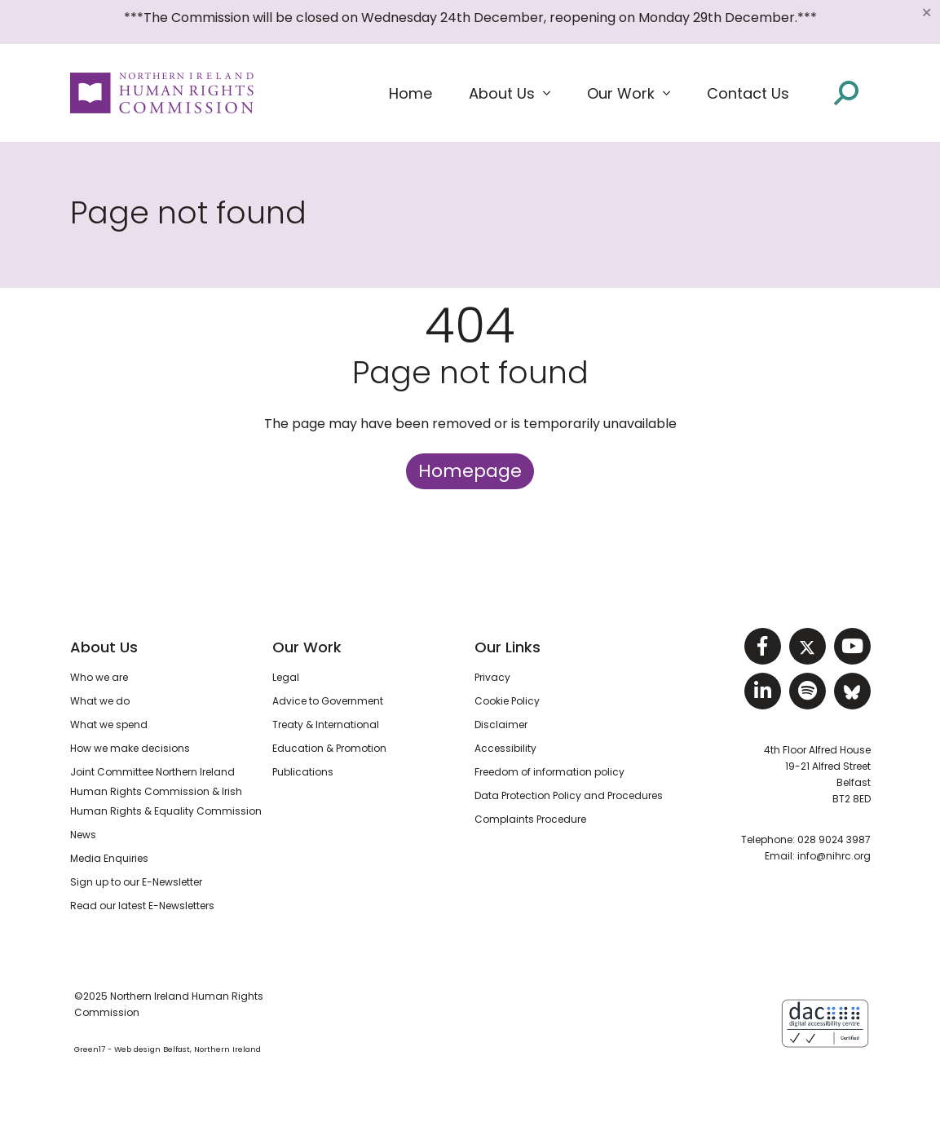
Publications (302, 772)
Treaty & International (325, 724)
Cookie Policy (507, 701)
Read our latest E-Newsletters (142, 905)
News (83, 835)
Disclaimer (500, 724)
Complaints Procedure (530, 819)
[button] (509, 94)
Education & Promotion (329, 748)
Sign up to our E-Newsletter (136, 882)
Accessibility (505, 748)
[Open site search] (846, 92)
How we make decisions (130, 748)
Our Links (507, 647)
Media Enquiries (109, 858)
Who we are (99, 677)
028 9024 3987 (834, 839)
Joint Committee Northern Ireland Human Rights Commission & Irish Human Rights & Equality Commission (166, 791)
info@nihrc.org (834, 856)
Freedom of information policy (549, 772)
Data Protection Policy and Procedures (568, 795)
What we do (100, 701)
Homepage (470, 471)
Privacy (492, 677)
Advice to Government (327, 701)
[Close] (926, 12)
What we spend (109, 724)
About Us (104, 647)
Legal (285, 677)
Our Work (307, 647)
